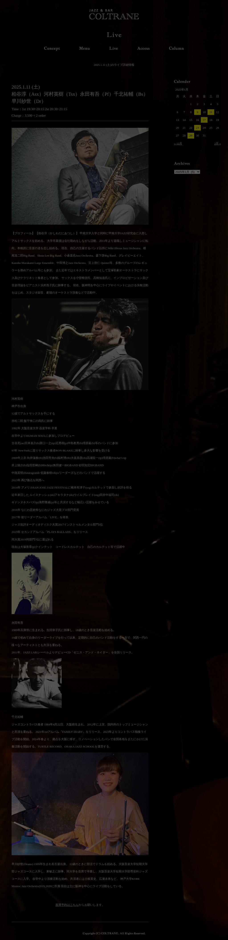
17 (204, 120)
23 (197, 127)
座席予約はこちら (67, 905)
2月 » (217, 143)
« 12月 (178, 143)
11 (211, 112)
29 (190, 135)
